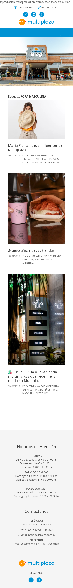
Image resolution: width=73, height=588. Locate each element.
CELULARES (53, 158)
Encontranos (23, 7)
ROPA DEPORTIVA (50, 386)
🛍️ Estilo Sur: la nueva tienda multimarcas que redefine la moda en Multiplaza (32, 376)
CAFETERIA (40, 158)
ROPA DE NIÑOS (30, 162)
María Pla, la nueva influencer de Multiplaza (35, 147)
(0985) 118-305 (44, 529)
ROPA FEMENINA (31, 155)
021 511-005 (48, 7)
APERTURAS (28, 263)
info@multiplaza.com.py (41, 534)
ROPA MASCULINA (50, 162)
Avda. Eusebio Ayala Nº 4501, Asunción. (36, 543)
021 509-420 (45, 524)
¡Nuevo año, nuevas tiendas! (31, 250)
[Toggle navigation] (65, 32)
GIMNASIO (27, 158)
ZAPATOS (27, 389)
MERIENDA (55, 256)
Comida (26, 256)
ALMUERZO (47, 155)
